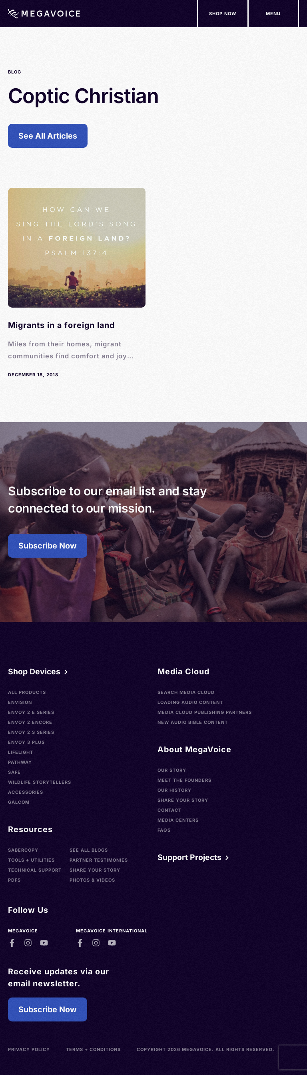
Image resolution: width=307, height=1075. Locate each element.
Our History (174, 790)
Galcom (19, 802)
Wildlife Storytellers (39, 782)
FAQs (164, 830)
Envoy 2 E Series (31, 712)
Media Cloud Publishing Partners (204, 712)
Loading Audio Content (190, 702)
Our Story (171, 770)
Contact (169, 810)
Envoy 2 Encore (30, 722)
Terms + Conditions (93, 1049)
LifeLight (20, 752)
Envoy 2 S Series (31, 732)
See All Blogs (89, 850)
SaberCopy (23, 850)
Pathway (20, 762)
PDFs (14, 880)
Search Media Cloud (186, 692)
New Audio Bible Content (192, 722)
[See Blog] (77, 283)
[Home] (44, 13)
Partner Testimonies (99, 860)
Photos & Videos (92, 880)
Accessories (25, 792)
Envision (20, 702)
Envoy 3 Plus (26, 742)
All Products (27, 692)
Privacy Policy (29, 1049)
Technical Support (35, 870)
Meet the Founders (184, 780)
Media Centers (178, 820)
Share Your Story (95, 870)
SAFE (14, 772)
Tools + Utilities (31, 860)
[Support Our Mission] (273, 13)
